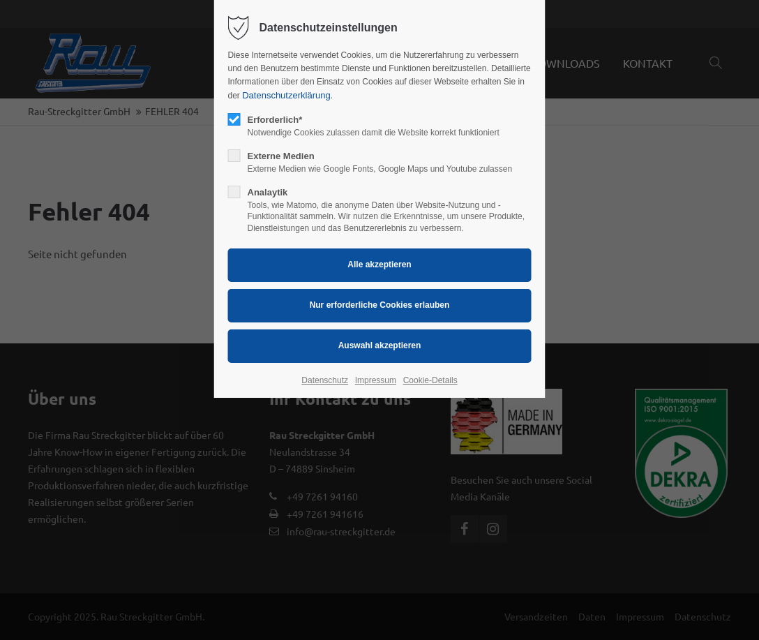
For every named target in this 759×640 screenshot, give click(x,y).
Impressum (375, 380)
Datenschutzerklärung (286, 95)
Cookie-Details (430, 380)
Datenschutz (324, 380)
